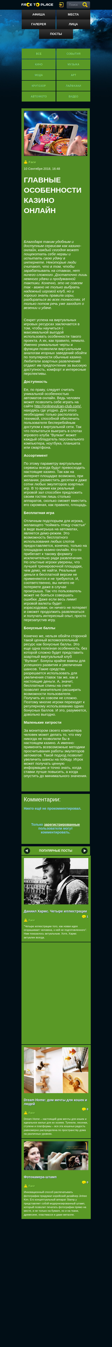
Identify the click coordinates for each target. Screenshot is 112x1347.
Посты (56, 34)
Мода (39, 75)
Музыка (73, 64)
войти (62, 4)
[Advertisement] (68, 229)
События (73, 53)
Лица (73, 24)
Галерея (38, 24)
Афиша (38, 14)
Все (38, 53)
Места (73, 14)
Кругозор (38, 85)
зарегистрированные (62, 824)
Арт (73, 75)
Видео (73, 96)
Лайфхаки (73, 85)
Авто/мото (39, 96)
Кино (38, 64)
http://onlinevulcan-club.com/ (57, 406)
